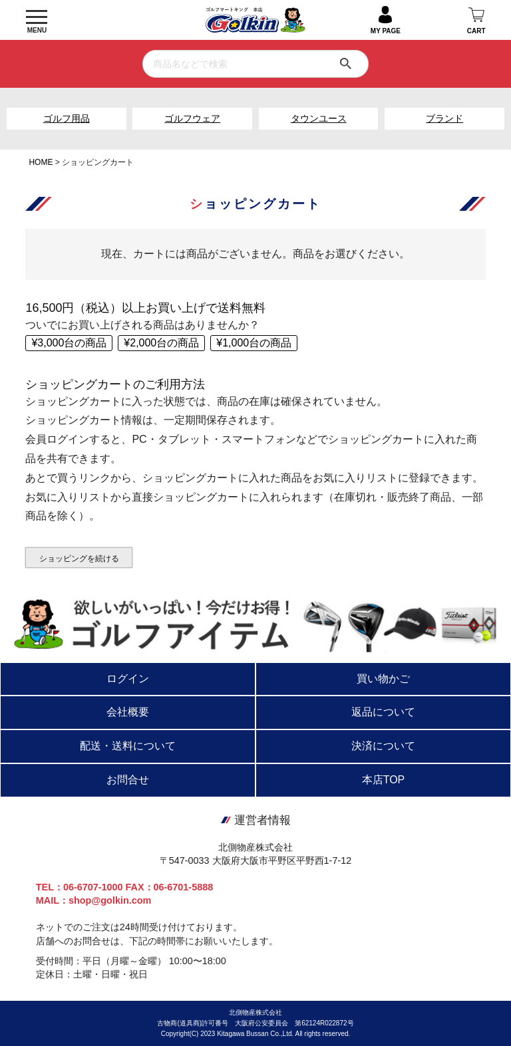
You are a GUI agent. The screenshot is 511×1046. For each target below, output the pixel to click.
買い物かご (383, 678)
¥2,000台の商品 (161, 342)
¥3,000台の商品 (68, 342)
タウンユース (319, 118)
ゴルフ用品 (66, 118)
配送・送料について (128, 745)
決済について (383, 745)
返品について (383, 712)
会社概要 (127, 712)
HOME (41, 162)
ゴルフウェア (192, 118)
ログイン (127, 678)
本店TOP (383, 779)
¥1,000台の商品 (253, 342)
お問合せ (127, 779)
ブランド (444, 118)
